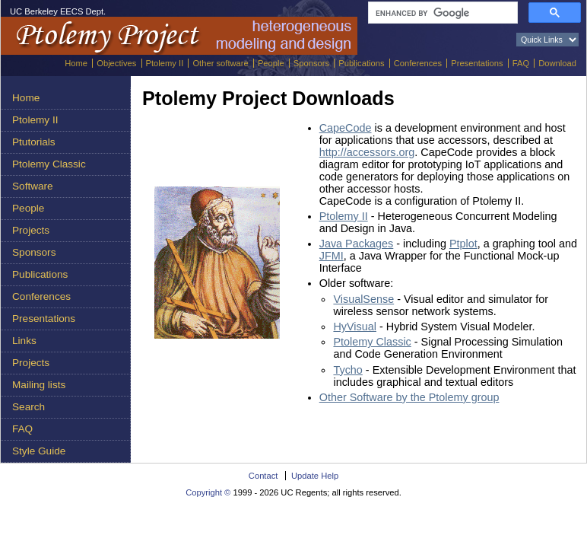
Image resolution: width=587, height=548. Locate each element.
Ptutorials (34, 142)
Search (28, 407)
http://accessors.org (367, 152)
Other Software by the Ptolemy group (409, 397)
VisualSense (363, 299)
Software (32, 186)
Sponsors (311, 63)
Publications (361, 63)
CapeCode (345, 128)
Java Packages (356, 243)
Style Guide (38, 451)
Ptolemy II (165, 63)
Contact (263, 475)
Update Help (314, 475)
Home (76, 63)
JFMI (331, 256)
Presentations (477, 63)
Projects (30, 230)
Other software (220, 63)
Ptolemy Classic (49, 164)
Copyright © (208, 492)
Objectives (116, 63)
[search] (441, 13)
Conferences (418, 63)
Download (557, 63)
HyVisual (354, 326)
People (271, 63)
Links (24, 340)
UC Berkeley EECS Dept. (58, 11)
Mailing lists (38, 384)
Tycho (347, 370)
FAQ (520, 63)
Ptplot (463, 243)
